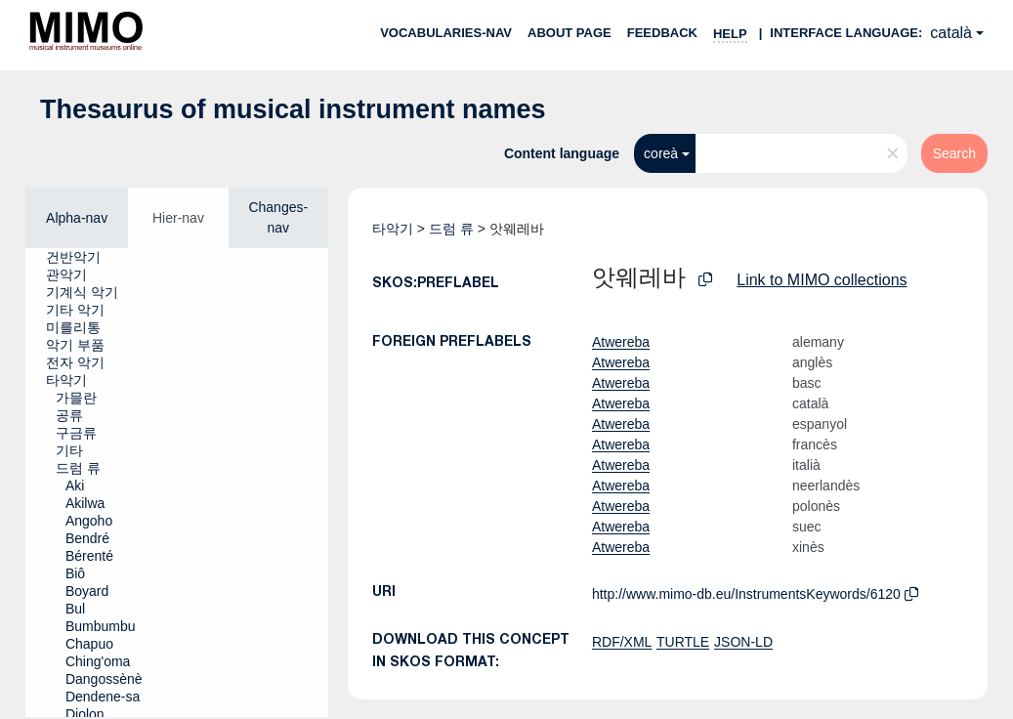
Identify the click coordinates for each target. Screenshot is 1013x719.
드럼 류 (451, 228)
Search (954, 153)
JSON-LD (743, 642)
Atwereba (621, 342)
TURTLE (682, 642)
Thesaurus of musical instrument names (293, 109)
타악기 (392, 228)
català (951, 32)
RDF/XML (622, 642)
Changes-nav (278, 217)
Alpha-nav (76, 218)
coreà (661, 153)
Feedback (662, 32)
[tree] (176, 482)
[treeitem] (81, 257)
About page (570, 32)
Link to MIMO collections (822, 280)
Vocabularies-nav (446, 32)
